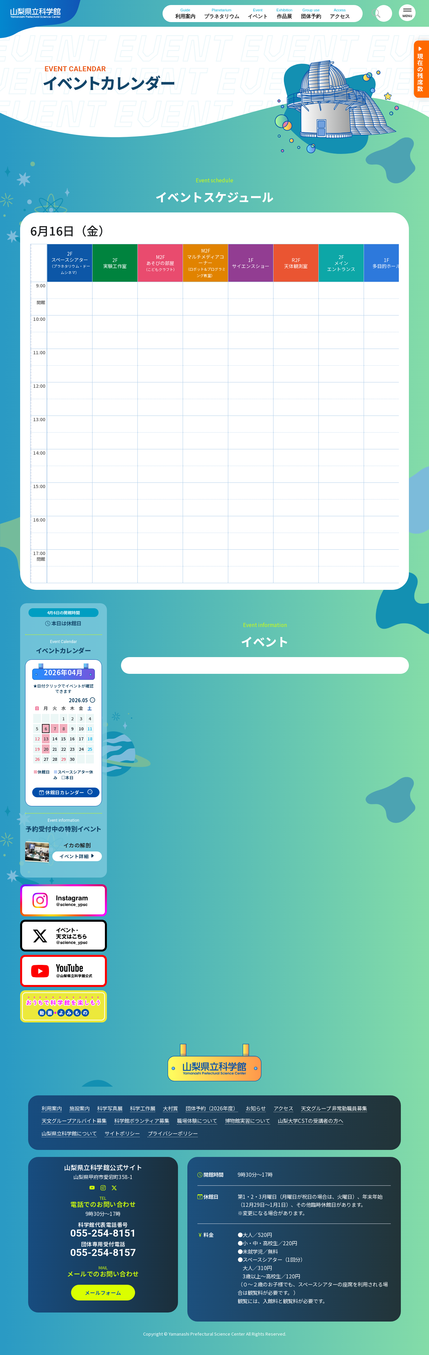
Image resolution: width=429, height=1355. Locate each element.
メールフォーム (103, 1292)
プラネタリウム (221, 13)
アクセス (340, 13)
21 (54, 749)
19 (37, 749)
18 (89, 738)
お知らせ (256, 1108)
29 (63, 759)
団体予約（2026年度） (212, 1108)
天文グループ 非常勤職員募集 (334, 1108)
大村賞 (170, 1108)
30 (72, 759)
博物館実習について (247, 1120)
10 (81, 728)
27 (46, 759)
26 (37, 759)
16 (72, 738)
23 (72, 749)
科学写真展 (109, 1108)
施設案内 (79, 1108)
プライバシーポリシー (172, 1133)
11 (89, 728)
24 (81, 749)
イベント (258, 13)
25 (89, 749)
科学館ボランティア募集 (141, 1120)
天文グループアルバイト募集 (74, 1120)
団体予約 (311, 13)
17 (81, 738)
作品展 (285, 13)
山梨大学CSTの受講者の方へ (310, 1120)
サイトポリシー (122, 1133)
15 (63, 738)
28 (54, 759)
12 (37, 738)
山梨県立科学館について (69, 1133)
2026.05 (78, 700)
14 (54, 738)
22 (63, 749)
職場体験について (197, 1120)
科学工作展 (142, 1108)
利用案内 (185, 13)
